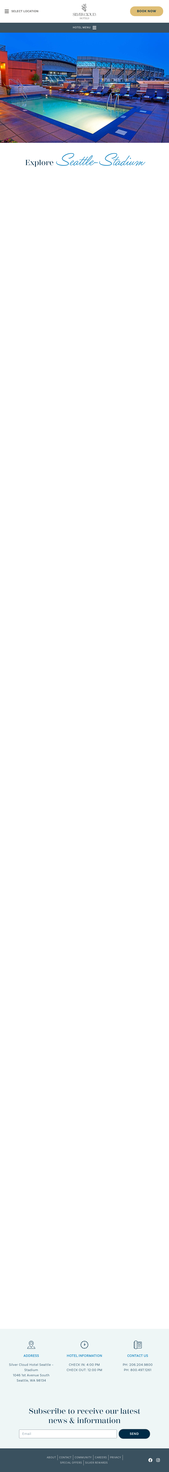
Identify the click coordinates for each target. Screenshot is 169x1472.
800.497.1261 (140, 1370)
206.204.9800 (141, 1365)
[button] (84, 28)
